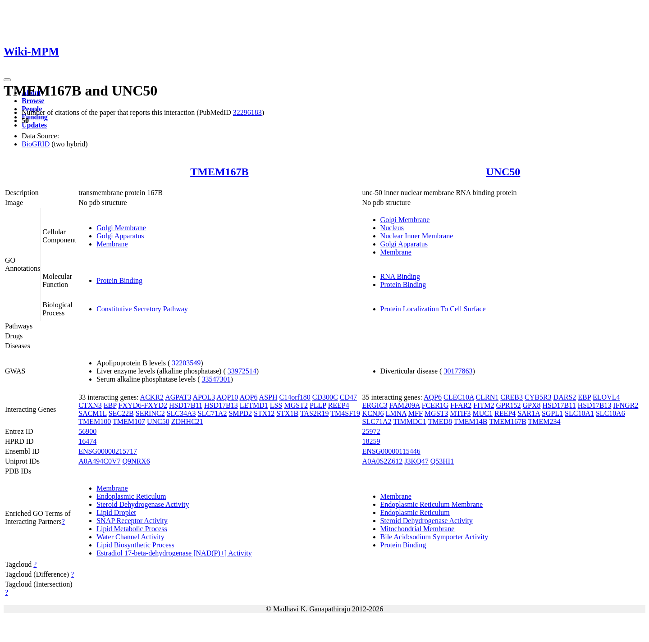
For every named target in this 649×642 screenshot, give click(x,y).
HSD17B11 (185, 405)
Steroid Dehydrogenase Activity (142, 504)
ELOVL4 (606, 397)
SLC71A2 (212, 413)
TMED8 (440, 421)
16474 (87, 441)
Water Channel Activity (130, 537)
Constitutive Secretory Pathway (142, 309)
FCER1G (435, 405)
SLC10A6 (610, 413)
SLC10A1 (579, 413)
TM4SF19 (345, 413)
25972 (371, 431)
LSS (276, 405)
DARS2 (564, 397)
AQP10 (227, 397)
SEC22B (121, 413)
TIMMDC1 (409, 421)
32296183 (247, 112)
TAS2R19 (314, 413)
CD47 (348, 397)
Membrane (112, 244)
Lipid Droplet (116, 512)
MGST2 (295, 405)
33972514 (242, 371)
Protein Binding (119, 280)
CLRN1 (487, 397)
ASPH (268, 397)
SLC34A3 (181, 413)
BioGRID (36, 144)
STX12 (264, 413)
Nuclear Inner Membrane (416, 236)
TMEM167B (219, 172)
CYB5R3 (538, 397)
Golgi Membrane (121, 228)
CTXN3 (90, 405)
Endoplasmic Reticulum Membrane (431, 504)
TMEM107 (129, 421)
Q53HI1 (442, 461)
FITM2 (483, 405)
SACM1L (92, 413)
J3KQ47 (416, 461)
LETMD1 (254, 405)
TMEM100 (94, 421)
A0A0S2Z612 (382, 461)
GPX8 (532, 405)
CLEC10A (458, 397)
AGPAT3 (178, 397)
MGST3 (436, 413)
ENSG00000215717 (107, 451)
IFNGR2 (625, 405)
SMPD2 (240, 413)
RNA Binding (400, 276)
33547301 (215, 379)
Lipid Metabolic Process (131, 529)
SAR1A (528, 413)
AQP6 (248, 397)
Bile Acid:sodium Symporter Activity (434, 537)
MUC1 (483, 413)
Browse (33, 101)
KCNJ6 (373, 413)
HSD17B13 (221, 405)
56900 (87, 431)
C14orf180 (294, 397)
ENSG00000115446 (391, 451)
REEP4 (338, 405)
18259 (371, 441)
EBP (110, 405)
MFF (415, 413)
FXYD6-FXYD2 (143, 405)
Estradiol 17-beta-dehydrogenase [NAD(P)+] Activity (173, 553)
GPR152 (508, 405)
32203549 (186, 363)
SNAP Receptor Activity (132, 520)
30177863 (457, 371)
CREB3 (511, 397)
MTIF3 (460, 413)
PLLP (318, 405)
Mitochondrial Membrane (417, 529)
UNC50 (503, 172)
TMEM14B (471, 421)
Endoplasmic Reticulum (131, 496)
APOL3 (203, 397)
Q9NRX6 (136, 461)
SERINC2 (150, 413)
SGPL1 (552, 413)
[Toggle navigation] (7, 79)
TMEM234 (544, 421)
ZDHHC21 (187, 421)
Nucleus (392, 228)
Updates (34, 125)
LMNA (396, 413)
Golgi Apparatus (120, 236)
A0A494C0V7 (99, 461)
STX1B (287, 413)
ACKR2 (152, 397)
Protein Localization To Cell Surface (433, 309)
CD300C (325, 397)
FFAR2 (460, 405)
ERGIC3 (375, 405)
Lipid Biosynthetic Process (135, 545)
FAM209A (404, 405)
